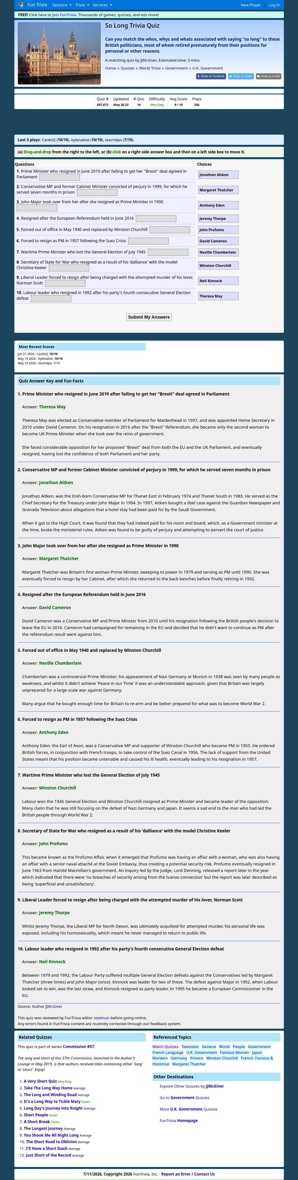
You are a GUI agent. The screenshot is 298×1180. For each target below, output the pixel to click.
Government (259, 1046)
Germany (179, 1058)
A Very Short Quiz (40, 1081)
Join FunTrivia (64, 14)
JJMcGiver (148, 60)
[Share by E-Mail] (268, 76)
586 (196, 105)
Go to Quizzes (184, 1097)
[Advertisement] (149, 122)
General (209, 1046)
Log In (274, 4)
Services (100, 4)
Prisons (196, 1058)
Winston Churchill (222, 1058)
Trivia (80, 4)
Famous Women (234, 1052)
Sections (60, 4)
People (239, 1046)
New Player (251, 4)
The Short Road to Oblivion (51, 1141)
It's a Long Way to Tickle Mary (52, 1101)
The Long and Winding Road (50, 1094)
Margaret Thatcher (189, 1063)
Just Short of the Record (48, 1155)
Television (190, 1046)
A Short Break (37, 1121)
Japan (257, 1052)
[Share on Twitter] (241, 76)
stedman (102, 1017)
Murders (160, 1058)
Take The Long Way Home (48, 1088)
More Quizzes (188, 1109)
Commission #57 (78, 1046)
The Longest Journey (43, 1128)
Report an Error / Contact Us (188, 1174)
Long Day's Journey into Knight (53, 1108)
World (224, 1046)
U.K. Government (201, 1052)
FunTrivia (179, 1120)
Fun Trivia (32, 5)
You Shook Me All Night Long (51, 1135)
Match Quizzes (165, 1046)
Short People (36, 1114)
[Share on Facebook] (211, 76)
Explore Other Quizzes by (192, 1086)
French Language (168, 1052)
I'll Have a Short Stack (46, 1148)
